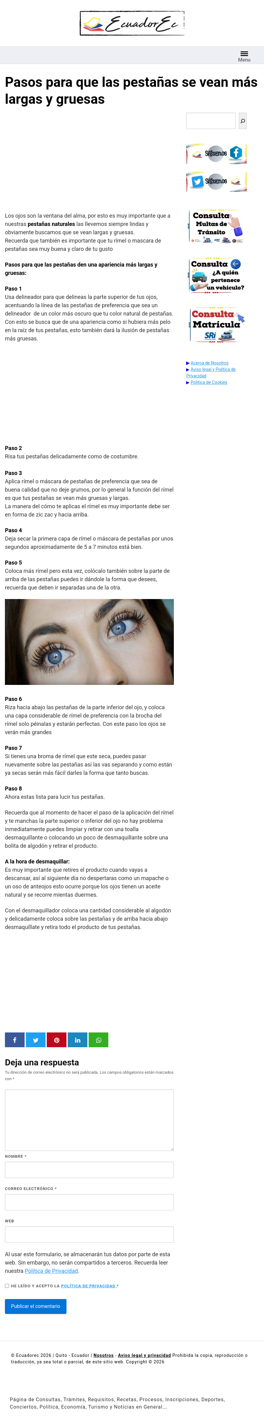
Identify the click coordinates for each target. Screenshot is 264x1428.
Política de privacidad (89, 1286)
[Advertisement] (89, 161)
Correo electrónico (31, 1188)
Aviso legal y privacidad (144, 1355)
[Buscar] (243, 121)
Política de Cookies (209, 382)
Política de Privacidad (51, 1271)
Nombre (16, 1156)
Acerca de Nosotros (210, 362)
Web (9, 1221)
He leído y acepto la (62, 1285)
